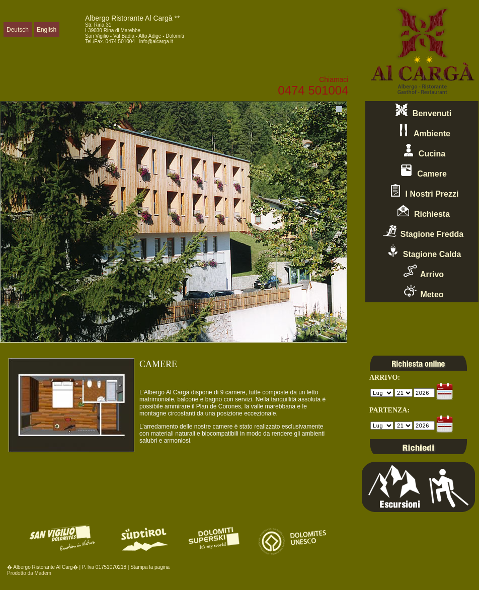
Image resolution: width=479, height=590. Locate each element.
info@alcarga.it (156, 41)
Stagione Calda (422, 251)
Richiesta (422, 211)
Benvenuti (421, 111)
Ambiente (421, 131)
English (46, 29)
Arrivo (422, 272)
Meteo (421, 292)
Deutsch (18, 29)
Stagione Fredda (421, 231)
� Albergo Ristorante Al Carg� (42, 567)
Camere (422, 171)
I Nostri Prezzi (422, 191)
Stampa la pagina (150, 567)
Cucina (421, 151)
